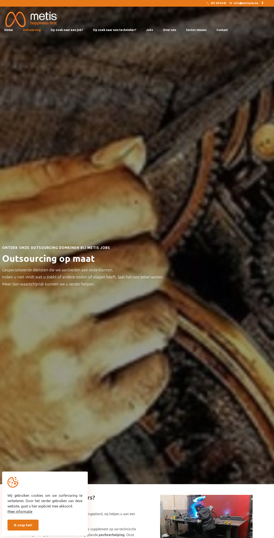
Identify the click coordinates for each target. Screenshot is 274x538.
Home (8, 30)
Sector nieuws (196, 30)
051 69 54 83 (216, 3)
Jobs (149, 30)
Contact (222, 30)
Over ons (169, 30)
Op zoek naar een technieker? (114, 30)
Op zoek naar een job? (67, 30)
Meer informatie (19, 511)
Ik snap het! (23, 525)
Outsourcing (32, 30)
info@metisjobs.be (243, 3)
